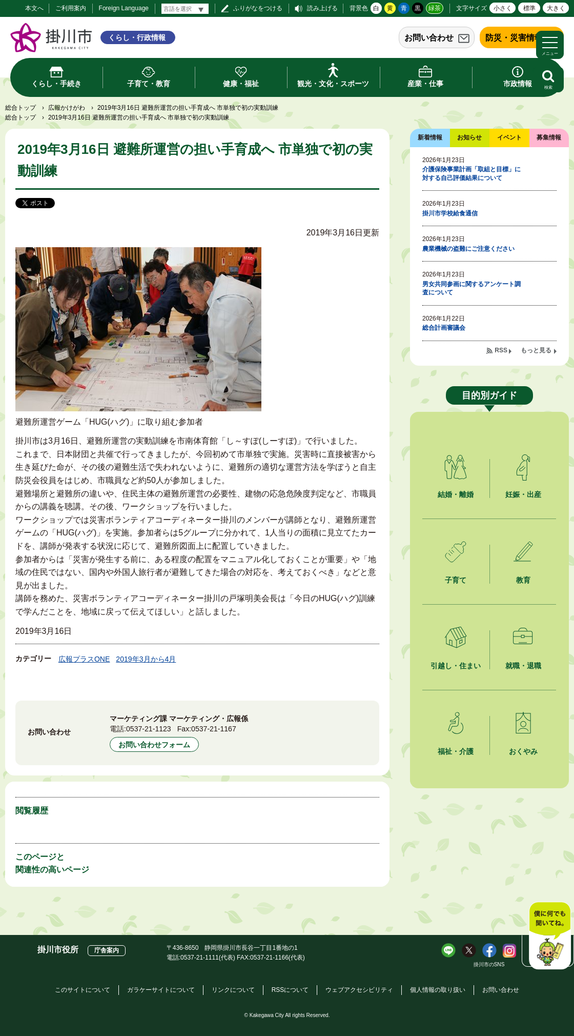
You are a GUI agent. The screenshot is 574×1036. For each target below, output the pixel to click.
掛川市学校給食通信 (450, 213)
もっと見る (536, 350)
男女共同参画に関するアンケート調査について (471, 288)
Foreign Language (124, 8)
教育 (523, 580)
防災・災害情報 (514, 37)
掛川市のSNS (489, 964)
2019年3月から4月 (146, 659)
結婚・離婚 (456, 494)
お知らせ (469, 137)
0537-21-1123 (148, 729)
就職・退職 (523, 666)
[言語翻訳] (185, 9)
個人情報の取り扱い (437, 989)
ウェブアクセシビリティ (359, 989)
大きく (556, 8)
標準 (529, 8)
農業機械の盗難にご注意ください (468, 248)
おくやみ (523, 751)
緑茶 (434, 8)
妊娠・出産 (523, 494)
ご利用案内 (70, 8)
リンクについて (233, 989)
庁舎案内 (106, 950)
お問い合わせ (429, 37)
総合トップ (20, 107)
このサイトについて (82, 989)
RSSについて (290, 989)
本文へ (34, 8)
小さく (503, 8)
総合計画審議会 (443, 327)
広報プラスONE (84, 659)
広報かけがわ (66, 107)
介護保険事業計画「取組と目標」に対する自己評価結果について (471, 174)
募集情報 (549, 137)
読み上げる (322, 8)
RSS (501, 350)
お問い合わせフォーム (154, 745)
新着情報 (430, 137)
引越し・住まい (455, 666)
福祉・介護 (456, 751)
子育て (455, 580)
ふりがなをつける (257, 8)
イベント (509, 137)
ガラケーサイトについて (161, 989)
